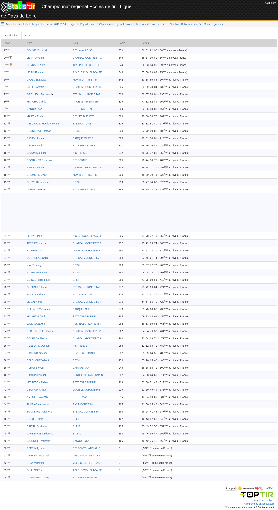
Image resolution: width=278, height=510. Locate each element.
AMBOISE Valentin (37, 397)
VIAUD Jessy (34, 265)
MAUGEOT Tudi (36, 316)
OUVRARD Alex (36, 65)
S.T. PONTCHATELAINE (86, 448)
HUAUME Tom (35, 250)
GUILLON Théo (35, 470)
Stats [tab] (28, 35)
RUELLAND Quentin (38, 345)
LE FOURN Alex (36, 72)
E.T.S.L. (77, 130)
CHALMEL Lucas (36, 79)
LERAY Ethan (34, 235)
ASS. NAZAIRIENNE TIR (87, 323)
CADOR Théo (34, 109)
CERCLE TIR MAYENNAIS (88, 375)
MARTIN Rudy (35, 116)
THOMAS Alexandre (38, 404)
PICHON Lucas (35, 138)
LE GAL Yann (34, 301)
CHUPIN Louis (35, 145)
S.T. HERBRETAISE (84, 109)
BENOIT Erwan (35, 167)
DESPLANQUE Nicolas (40, 331)
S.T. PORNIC (80, 160)
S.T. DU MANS (81, 397)
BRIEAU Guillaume (37, 426)
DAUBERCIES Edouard (40, 433)
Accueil (10, 24)
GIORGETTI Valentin (38, 440)
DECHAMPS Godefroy (39, 160)
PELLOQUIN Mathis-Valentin (43, 123)
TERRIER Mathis (36, 243)
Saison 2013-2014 (56, 24)
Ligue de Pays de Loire (82, 24)
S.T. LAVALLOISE (83, 50)
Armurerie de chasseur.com (259, 503)
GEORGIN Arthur (36, 389)
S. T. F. (76, 279)
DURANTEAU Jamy (38, 477)
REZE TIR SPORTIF (84, 316)
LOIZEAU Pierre (36, 189)
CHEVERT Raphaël (38, 455)
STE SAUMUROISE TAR (87, 94)
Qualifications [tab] (11, 35)
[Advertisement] (199, 9)
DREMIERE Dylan (37, 174)
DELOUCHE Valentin (38, 360)
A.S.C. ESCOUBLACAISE (87, 72)
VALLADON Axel (36, 323)
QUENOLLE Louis (37, 287)
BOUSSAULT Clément (39, 411)
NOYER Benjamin (37, 272)
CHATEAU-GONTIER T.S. (87, 57)
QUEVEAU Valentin (38, 182)
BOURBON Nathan (37, 338)
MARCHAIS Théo (36, 101)
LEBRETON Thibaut (38, 382)
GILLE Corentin (35, 87)
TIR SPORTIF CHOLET (86, 65)
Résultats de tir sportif (30, 24)
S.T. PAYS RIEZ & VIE (85, 477)
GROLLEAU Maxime (38, 94)
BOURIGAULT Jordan (39, 130)
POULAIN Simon (36, 294)
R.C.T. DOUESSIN (83, 404)
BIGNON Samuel (36, 375)
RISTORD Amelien (37, 353)
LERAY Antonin (35, 57)
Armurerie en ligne (264, 500)
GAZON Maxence (36, 152)
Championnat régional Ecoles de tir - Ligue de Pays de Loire (132, 24)
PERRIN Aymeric (36, 448)
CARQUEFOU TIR (83, 138)
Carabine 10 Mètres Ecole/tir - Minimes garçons (196, 24)
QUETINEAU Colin (37, 257)
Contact (269, 488)
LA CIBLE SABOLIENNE (86, 250)
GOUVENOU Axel (37, 50)
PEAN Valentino (36, 462)
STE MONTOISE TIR (84, 123)
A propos (230, 488)
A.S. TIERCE (80, 152)
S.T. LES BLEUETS (84, 116)
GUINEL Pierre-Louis (38, 279)
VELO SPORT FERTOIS (86, 455)
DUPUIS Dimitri (35, 419)
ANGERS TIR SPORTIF (86, 101)
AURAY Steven (35, 367)
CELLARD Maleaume (39, 309)
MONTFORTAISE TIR (85, 79)
